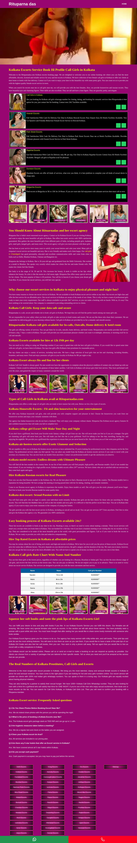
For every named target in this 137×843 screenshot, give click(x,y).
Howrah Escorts (32, 113)
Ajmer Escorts (21, 828)
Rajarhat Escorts (33, 150)
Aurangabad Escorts (52, 828)
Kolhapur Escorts (84, 787)
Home (124, 4)
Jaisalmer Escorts (84, 777)
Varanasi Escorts (84, 828)
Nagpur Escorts (84, 797)
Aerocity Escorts (53, 772)
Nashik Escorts (84, 802)
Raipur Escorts (52, 797)
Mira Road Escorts (21, 792)
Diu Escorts (84, 767)
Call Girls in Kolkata (34, 95)
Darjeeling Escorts (52, 812)
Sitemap (116, 767)
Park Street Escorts (34, 132)
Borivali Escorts (21, 802)
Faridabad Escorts (21, 777)
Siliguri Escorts (52, 807)
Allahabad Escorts (52, 823)
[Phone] (102, 839)
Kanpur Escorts (52, 782)
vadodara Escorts (21, 823)
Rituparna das (22, 4)
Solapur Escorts (84, 818)
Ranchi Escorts (52, 802)
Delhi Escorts (21, 767)
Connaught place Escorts (53, 777)
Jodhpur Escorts (84, 782)
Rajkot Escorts (84, 812)
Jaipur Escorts (21, 833)
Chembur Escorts (21, 807)
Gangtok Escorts (53, 818)
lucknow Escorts (53, 787)
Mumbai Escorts (21, 782)
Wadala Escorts (21, 812)
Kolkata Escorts (21, 772)
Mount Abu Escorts (84, 792)
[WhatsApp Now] (123, 107)
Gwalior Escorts (84, 772)
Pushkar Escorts (84, 807)
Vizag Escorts (53, 767)
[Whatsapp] (34, 839)
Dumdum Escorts (33, 169)
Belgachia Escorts (33, 187)
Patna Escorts (53, 792)
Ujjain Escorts (84, 823)
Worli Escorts (21, 818)
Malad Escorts (21, 797)
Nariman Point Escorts (21, 787)
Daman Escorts (52, 833)
